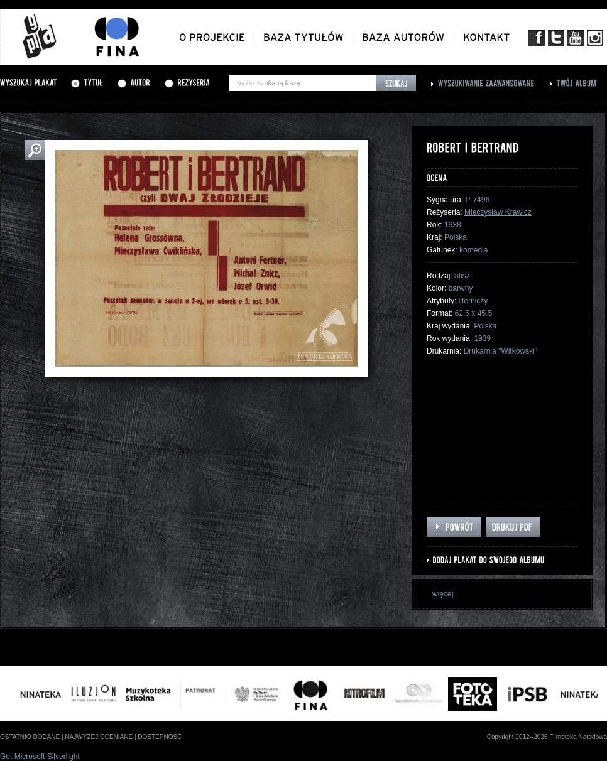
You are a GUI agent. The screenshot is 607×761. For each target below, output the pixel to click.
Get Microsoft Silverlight (40, 756)
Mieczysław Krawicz (498, 212)
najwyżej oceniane (99, 736)
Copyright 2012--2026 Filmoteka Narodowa (547, 736)
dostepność (160, 736)
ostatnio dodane (30, 736)
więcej (442, 594)
